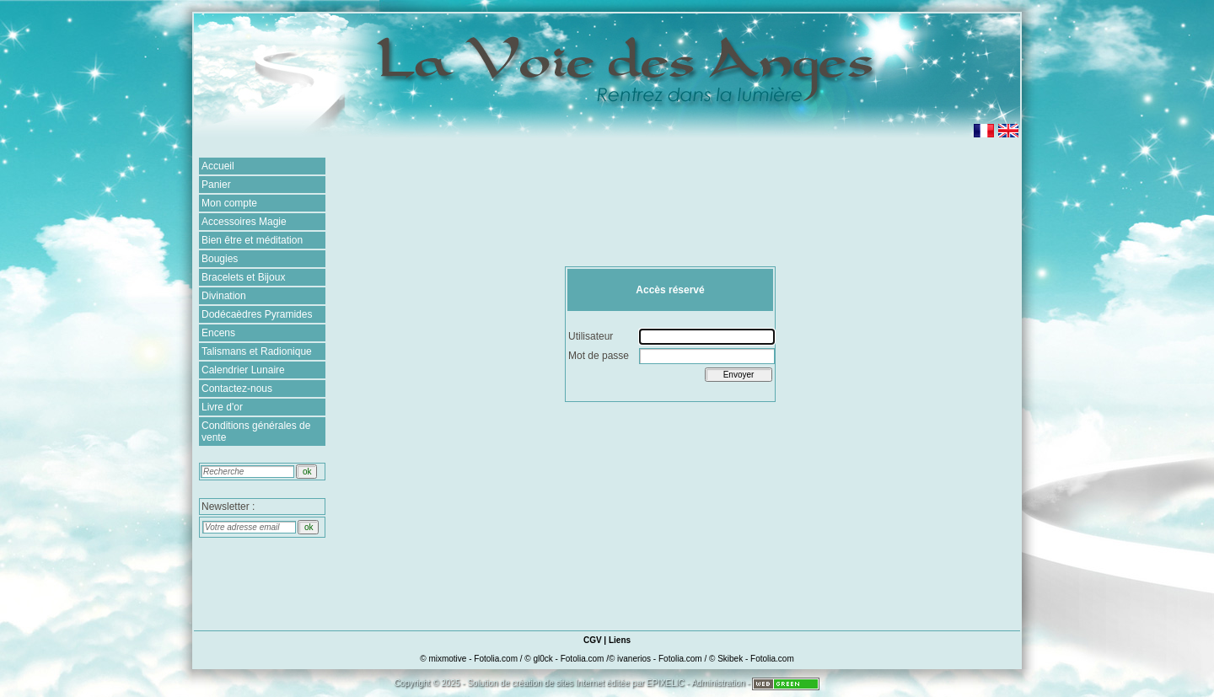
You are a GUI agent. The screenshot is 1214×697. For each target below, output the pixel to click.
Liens (620, 640)
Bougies (219, 259)
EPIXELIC (666, 683)
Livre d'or (222, 407)
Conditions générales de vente (255, 431)
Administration (717, 683)
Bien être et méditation (252, 240)
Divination (223, 296)
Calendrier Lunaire (243, 370)
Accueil (217, 166)
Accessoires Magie (244, 222)
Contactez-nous (236, 388)
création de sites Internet (558, 683)
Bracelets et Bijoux (243, 277)
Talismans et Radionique (256, 351)
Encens (218, 333)
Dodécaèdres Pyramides (256, 314)
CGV (592, 640)
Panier (216, 184)
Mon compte (229, 203)
